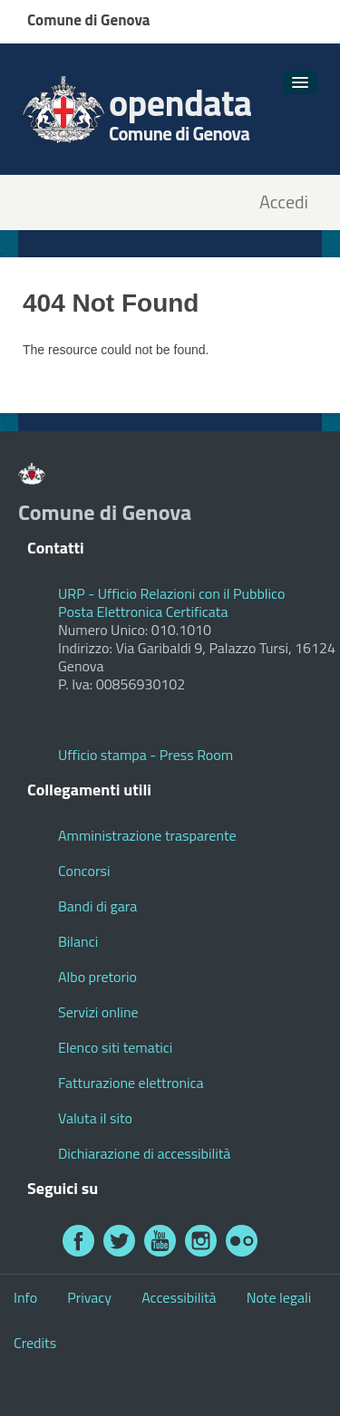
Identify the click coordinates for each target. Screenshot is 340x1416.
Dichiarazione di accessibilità (144, 1153)
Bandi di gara (97, 906)
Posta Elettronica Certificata (143, 611)
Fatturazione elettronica (131, 1082)
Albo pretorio (97, 976)
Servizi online (98, 1012)
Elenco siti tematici (115, 1047)
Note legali (279, 1297)
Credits (35, 1342)
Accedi (283, 202)
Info (25, 1297)
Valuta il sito (95, 1118)
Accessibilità (178, 1297)
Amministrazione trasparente (147, 835)
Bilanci (78, 941)
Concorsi (84, 870)
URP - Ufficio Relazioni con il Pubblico (171, 593)
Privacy (89, 1297)
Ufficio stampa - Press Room (145, 755)
